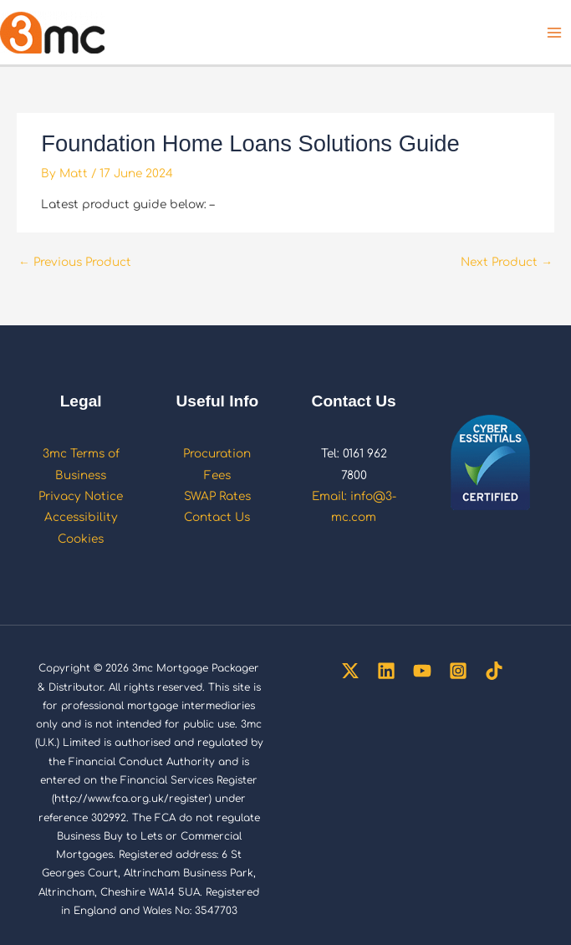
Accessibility (81, 517)
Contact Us (217, 517)
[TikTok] (494, 671)
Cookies (81, 539)
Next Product (507, 262)
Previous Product (74, 262)
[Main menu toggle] (555, 32)
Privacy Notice (80, 496)
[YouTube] (422, 671)
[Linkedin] (386, 671)
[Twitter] (350, 671)
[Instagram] (458, 671)
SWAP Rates (217, 496)
